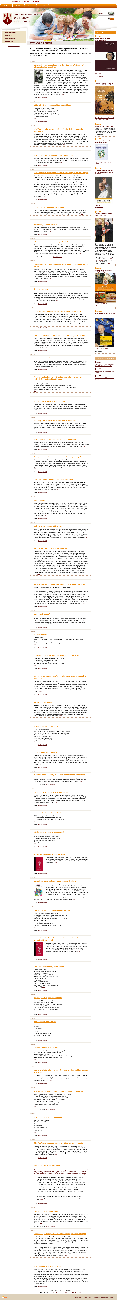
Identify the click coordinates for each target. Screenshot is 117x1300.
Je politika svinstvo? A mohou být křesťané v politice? (105, 314)
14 (75, 1292)
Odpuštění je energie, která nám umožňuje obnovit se (56, 655)
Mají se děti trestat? (42, 614)
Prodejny (30, 5)
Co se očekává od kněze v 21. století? (49, 207)
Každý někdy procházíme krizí (46, 726)
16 (80, 1292)
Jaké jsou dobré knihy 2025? (104, 126)
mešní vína (8, 35)
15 (77, 1292)
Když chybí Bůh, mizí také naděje (48, 998)
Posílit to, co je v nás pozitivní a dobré (50, 401)
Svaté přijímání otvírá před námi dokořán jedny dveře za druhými (61, 173)
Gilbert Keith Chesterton (101, 119)
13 (73, 1292)
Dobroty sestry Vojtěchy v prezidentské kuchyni (103, 214)
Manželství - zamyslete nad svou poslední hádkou (55, 881)
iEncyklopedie (25, 1)
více (63, 94)
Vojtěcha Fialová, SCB (101, 305)
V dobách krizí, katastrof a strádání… (49, 813)
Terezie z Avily (99, 76)
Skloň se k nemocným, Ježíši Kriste (49, 967)
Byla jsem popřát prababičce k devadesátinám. (53, 479)
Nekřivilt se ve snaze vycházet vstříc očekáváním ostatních (58, 1091)
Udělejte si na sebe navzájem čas (48, 526)
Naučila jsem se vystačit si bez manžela (50, 548)
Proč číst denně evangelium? (46, 1048)
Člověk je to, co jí (41, 289)
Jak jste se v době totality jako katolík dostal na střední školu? (60, 584)
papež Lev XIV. (99, 207)
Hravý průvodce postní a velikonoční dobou (103, 141)
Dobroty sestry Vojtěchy (101, 303)
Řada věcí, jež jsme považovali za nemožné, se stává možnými (60, 1234)
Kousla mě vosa (40, 635)
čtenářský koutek (42, 97)
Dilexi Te (97, 205)
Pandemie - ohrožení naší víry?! (47, 1165)
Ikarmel (15, 1)
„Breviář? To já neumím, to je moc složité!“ (52, 792)
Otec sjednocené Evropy (101, 348)
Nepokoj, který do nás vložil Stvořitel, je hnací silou (55, 421)
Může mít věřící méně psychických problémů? (53, 105)
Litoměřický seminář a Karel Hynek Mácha (51, 242)
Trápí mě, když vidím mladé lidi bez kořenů (52, 910)
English (43, 5)
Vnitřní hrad (98, 73)
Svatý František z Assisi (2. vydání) (104, 118)
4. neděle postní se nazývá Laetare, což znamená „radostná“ (59, 775)
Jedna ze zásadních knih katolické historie (103, 39)
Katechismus (35, 1)
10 (66, 1292)
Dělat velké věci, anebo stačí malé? (48, 1117)
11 (68, 1292)
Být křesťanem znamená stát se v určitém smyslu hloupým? (59, 1143)
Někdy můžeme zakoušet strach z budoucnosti (53, 155)
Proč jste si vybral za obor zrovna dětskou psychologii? (57, 457)
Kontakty (18, 5)
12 (70, 1292)
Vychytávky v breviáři (43, 702)
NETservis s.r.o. (105, 1297)
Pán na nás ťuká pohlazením (46, 1211)
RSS (5, 1297)
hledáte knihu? (10, 38)
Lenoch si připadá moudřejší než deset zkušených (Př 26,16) (59, 336)
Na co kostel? (39, 500)
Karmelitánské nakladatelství (11, 9)
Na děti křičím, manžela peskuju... (48, 1266)
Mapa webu (78, 1297)
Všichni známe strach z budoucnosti (49, 832)
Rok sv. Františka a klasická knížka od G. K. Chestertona (104, 83)
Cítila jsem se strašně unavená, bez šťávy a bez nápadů (57, 311)
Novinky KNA (9, 41)
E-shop (6, 5)
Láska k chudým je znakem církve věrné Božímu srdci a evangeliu (104, 172)
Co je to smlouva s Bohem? (45, 752)
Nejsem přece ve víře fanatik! (46, 358)
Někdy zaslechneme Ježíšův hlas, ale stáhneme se (55, 440)
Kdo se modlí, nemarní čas (45, 1022)
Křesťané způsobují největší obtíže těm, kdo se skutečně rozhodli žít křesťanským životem (58, 378)
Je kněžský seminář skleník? (46, 225)
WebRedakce (96, 1297)
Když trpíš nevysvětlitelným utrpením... (50, 854)
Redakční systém (88, 1297)
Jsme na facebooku (13, 46)
